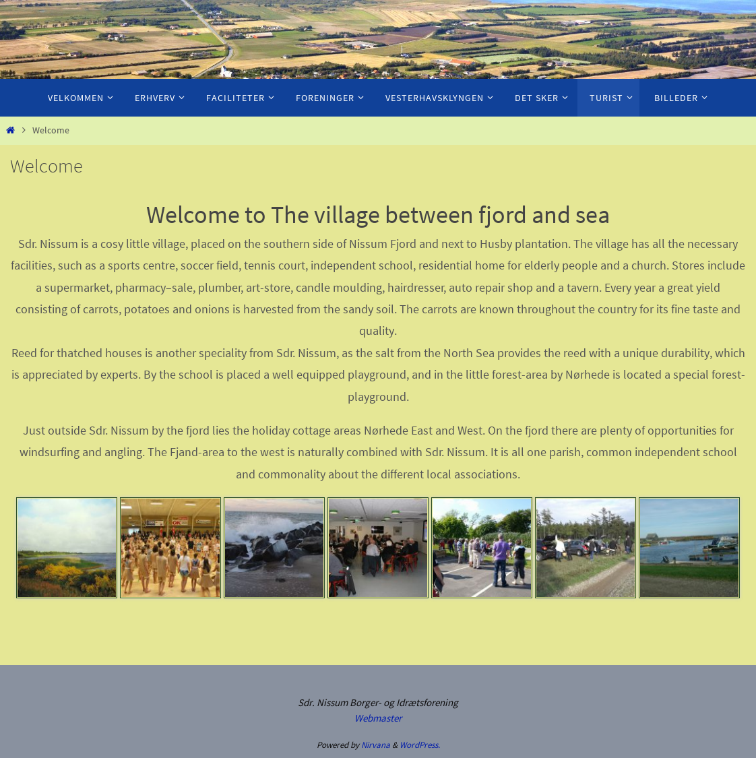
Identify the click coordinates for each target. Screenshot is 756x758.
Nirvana (375, 745)
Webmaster (378, 718)
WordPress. (420, 745)
